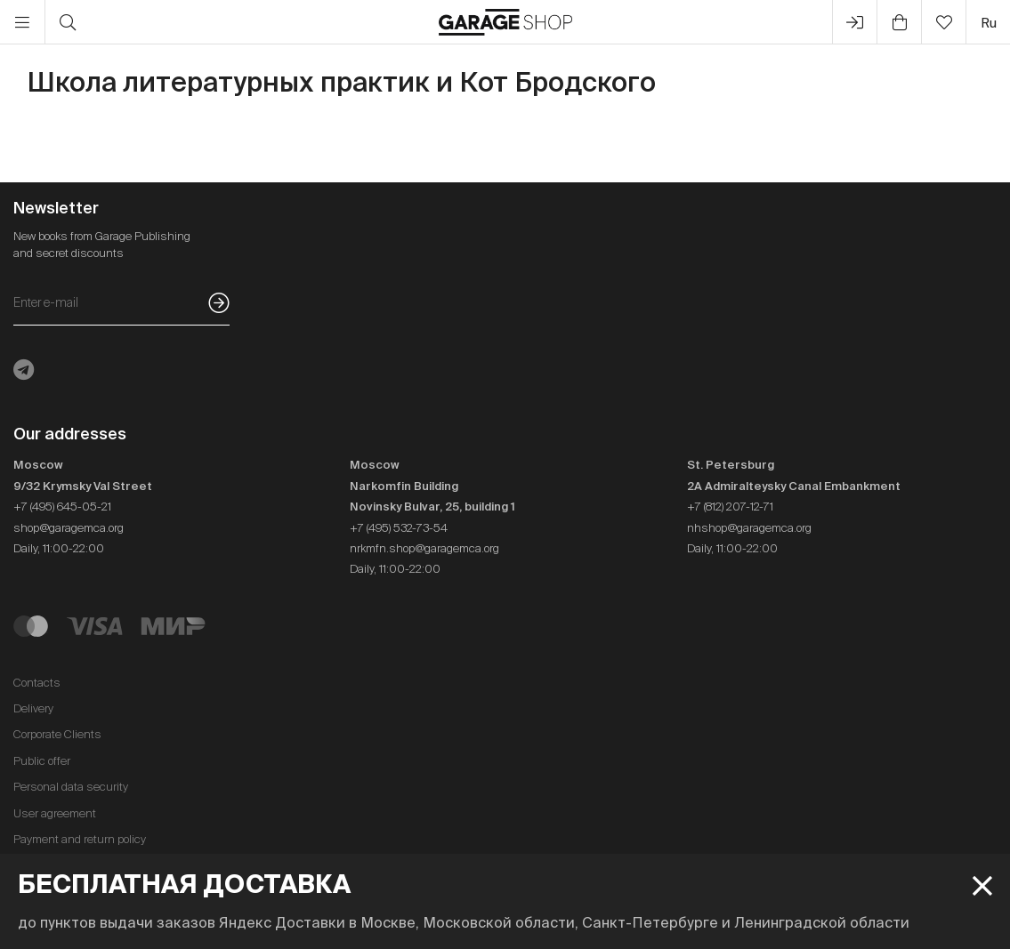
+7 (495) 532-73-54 (399, 528)
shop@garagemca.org (68, 528)
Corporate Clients (57, 734)
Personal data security (70, 786)
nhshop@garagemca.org (749, 528)
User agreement (54, 813)
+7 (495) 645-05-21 (62, 506)
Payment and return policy (79, 839)
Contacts (37, 682)
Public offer (41, 761)
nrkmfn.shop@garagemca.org (424, 548)
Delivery (33, 708)
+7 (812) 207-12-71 (730, 506)
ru (989, 22)
